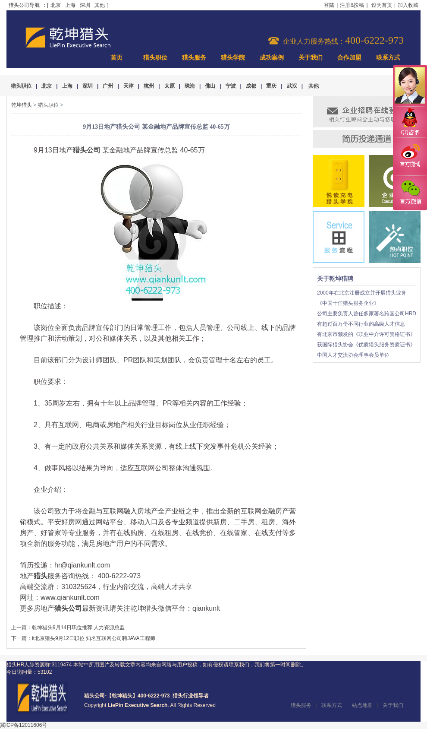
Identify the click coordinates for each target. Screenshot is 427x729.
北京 (55, 5)
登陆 (329, 5)
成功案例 (272, 57)
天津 (128, 86)
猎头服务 (194, 57)
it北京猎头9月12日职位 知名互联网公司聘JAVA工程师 (93, 638)
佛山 (210, 86)
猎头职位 (155, 57)
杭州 (149, 86)
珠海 (190, 86)
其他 (99, 5)
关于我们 (310, 57)
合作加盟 (349, 57)
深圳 (85, 5)
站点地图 (362, 705)
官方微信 (410, 193)
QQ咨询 (410, 122)
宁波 (231, 86)
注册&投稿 (352, 5)
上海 (70, 5)
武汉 (292, 86)
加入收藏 (408, 5)
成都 (251, 86)
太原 (169, 86)
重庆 (271, 86)
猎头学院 (233, 57)
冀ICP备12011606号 (23, 725)
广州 (108, 86)
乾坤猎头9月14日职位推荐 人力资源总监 (78, 627)
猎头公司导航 (24, 5)
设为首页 (381, 5)
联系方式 (388, 57)
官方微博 (410, 156)
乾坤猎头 (21, 105)
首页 (116, 57)
